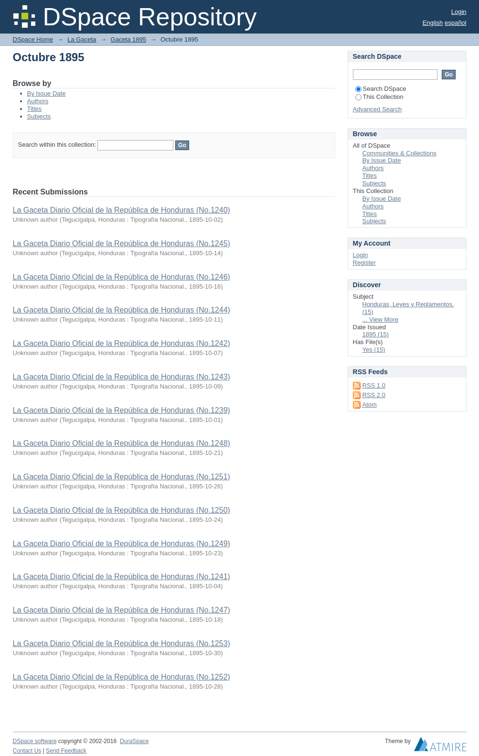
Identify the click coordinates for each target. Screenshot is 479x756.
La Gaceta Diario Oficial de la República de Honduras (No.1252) (121, 677)
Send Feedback (66, 750)
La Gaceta (81, 39)
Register (364, 262)
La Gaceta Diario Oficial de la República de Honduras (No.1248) (121, 443)
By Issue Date (46, 93)
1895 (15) (375, 334)
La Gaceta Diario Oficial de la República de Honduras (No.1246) (121, 277)
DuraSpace (134, 741)
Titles (34, 108)
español (456, 22)
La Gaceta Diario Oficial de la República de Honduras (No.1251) (121, 477)
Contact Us (27, 750)
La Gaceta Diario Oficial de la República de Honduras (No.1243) (121, 377)
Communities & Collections (399, 153)
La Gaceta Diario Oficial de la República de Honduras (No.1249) (121, 544)
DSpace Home (33, 39)
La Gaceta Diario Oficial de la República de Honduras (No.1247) (121, 610)
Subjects (39, 116)
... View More (380, 319)
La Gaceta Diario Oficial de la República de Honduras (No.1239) (121, 410)
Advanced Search (377, 109)
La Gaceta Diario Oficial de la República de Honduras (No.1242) (121, 343)
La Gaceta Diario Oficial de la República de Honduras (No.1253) (121, 643)
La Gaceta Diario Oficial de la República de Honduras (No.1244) (121, 310)
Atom (369, 404)
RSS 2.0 (373, 395)
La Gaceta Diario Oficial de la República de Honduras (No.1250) (121, 510)
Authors (38, 101)
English (433, 22)
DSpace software (35, 741)
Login (459, 11)
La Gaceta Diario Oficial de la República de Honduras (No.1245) (121, 243)
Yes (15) (373, 349)
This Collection (379, 96)
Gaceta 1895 (128, 39)
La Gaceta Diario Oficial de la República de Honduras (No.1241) (121, 576)
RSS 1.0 (373, 385)
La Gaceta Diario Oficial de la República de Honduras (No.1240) (121, 210)
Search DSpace (380, 88)
